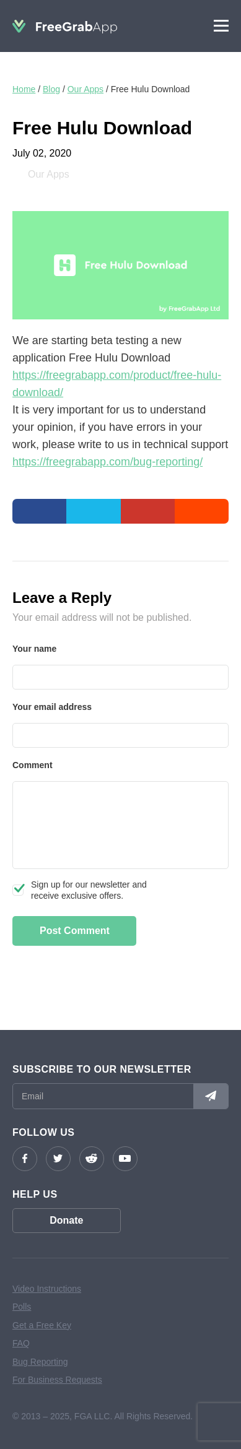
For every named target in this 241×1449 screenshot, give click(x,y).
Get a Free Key (41, 1325)
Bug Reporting (40, 1362)
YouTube (125, 1158)
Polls (21, 1307)
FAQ (21, 1343)
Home (23, 89)
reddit (91, 1158)
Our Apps (85, 89)
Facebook (25, 1158)
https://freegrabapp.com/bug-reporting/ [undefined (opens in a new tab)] (107, 462)
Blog (51, 89)
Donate (66, 1220)
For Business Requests (57, 1380)
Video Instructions (46, 1289)
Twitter (58, 1158)
